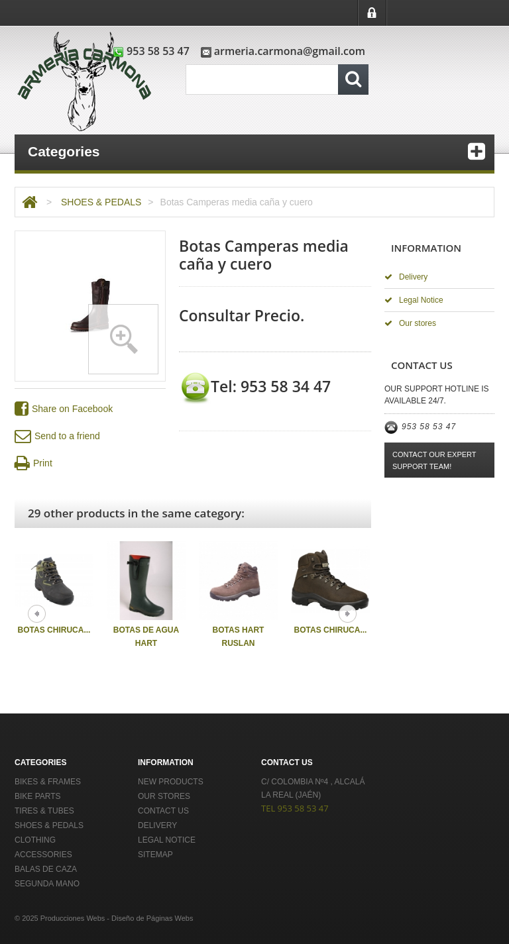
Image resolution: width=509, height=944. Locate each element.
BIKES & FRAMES (48, 781)
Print (33, 463)
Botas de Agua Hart (146, 636)
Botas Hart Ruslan (238, 636)
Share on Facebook (64, 409)
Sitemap (155, 854)
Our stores (410, 323)
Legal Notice (413, 300)
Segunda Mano (47, 883)
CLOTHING (35, 840)
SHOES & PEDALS (101, 202)
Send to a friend (57, 436)
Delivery (405, 277)
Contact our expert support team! (434, 460)
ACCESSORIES (43, 854)
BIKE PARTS (38, 796)
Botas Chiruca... (54, 630)
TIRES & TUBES (44, 810)
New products (170, 781)
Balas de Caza (46, 869)
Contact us (163, 810)
